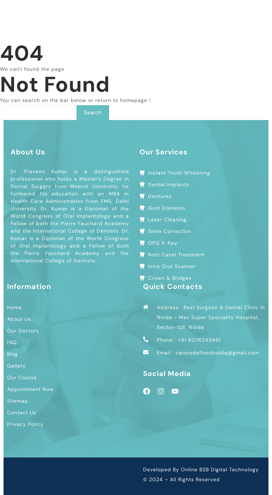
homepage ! (135, 100)
